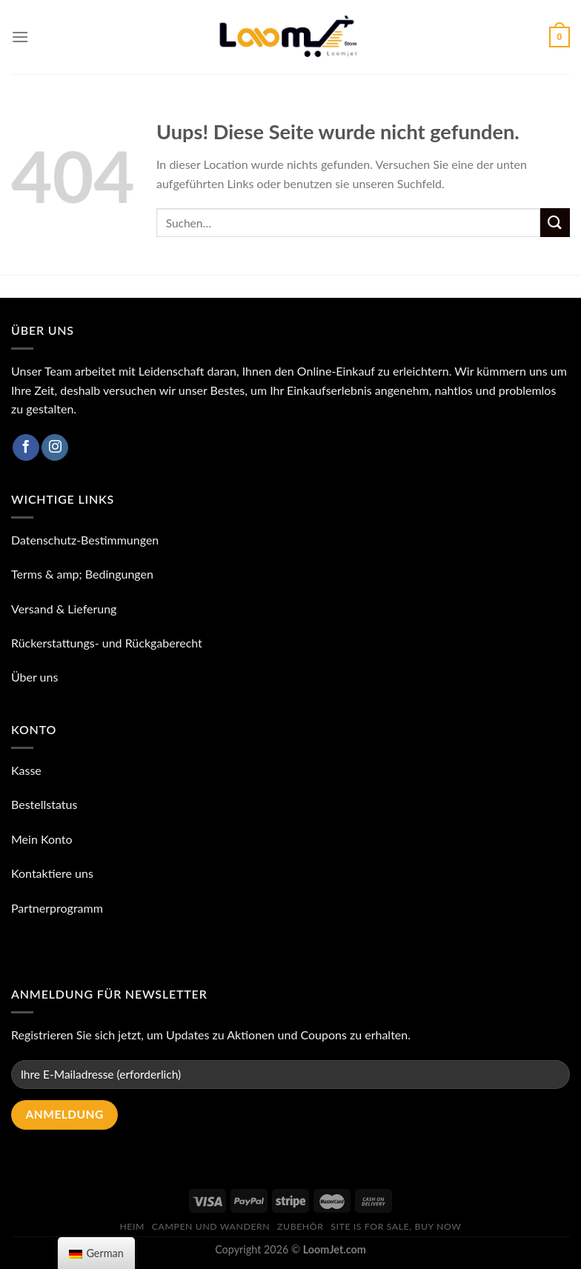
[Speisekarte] (20, 37)
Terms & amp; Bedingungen (82, 574)
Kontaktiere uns (52, 873)
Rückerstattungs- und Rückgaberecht (106, 643)
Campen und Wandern (211, 1226)
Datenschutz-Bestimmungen (85, 540)
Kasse (26, 770)
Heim (132, 1226)
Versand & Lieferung (63, 609)
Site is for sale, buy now (396, 1226)
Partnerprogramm (57, 908)
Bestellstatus (44, 804)
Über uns (34, 677)
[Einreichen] (555, 222)
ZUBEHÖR (300, 1226)
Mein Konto (42, 839)
